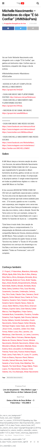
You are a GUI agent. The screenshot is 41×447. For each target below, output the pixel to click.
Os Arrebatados (28, 349)
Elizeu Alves (24, 306)
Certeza (32, 291)
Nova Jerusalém (14, 349)
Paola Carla (13, 352)
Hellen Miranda (29, 323)
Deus (23, 297)
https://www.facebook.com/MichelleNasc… (18, 143)
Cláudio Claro (20, 294)
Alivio (14, 277)
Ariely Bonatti (12, 283)
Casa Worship (29, 289)
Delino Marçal (14, 297)
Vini (10, 372)
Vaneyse (24, 369)
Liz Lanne (27, 334)
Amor (35, 277)
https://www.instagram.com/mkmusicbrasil (18, 129)
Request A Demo (19, 435)
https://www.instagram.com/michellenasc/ (18, 145)
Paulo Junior (7, 355)
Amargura (20, 277)
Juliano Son (25, 329)
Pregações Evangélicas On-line (15, 23)
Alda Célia (17, 274)
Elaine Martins (13, 306)
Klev (20, 332)
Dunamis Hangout (28, 300)
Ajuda (10, 274)
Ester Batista (26, 309)
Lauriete (26, 332)
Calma (9, 289)
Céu (3, 294)
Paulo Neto (16, 355)
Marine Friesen (22, 340)
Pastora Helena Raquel (27, 352)
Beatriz (14, 286)
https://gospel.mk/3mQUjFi (12, 90)
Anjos (4, 283)
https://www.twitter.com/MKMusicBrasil (17, 132)
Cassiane (15, 291)
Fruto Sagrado (15, 317)
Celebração (23, 291)
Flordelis (27, 314)
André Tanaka (31, 280)
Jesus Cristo (7, 329)
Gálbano (11, 320)
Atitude (34, 283)
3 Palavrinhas (16, 271)
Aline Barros (6, 277)
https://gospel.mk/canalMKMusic (15, 113)
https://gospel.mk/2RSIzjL (12, 106)
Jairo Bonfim (30, 326)
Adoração (34, 271)
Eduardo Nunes (20, 303)
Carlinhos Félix (18, 289)
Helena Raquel (17, 323)
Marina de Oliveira (9, 340)
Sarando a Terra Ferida (10, 363)
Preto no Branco (8, 357)
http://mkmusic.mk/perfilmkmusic (23, 97)
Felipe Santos (27, 312)
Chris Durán (10, 294)
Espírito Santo (14, 309)
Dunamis (5, 300)
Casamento (6, 291)
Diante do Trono (31, 297)
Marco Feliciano (17, 337)
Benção (20, 286)
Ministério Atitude (9, 346)
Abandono (26, 271)
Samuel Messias (16, 360)
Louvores (34, 334)
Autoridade (6, 286)
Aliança (34, 274)
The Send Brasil (15, 366)
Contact (27, 435)
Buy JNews (8, 435)
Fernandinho (19, 314)
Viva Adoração (17, 372)
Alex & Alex (26, 274)
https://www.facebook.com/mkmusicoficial (18, 126)
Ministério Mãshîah (24, 346)
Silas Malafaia (25, 363)
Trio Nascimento (14, 369)
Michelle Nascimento (20, 343)
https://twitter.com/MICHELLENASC (16, 148)
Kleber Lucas (13, 332)
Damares (29, 294)
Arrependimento (24, 283)
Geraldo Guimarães (22, 320)
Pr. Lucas (25, 355)
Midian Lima (33, 343)
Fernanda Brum (8, 314)
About (1, 435)
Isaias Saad (20, 326)
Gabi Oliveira (26, 317)
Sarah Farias (28, 360)
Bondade (27, 286)
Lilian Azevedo (16, 334)
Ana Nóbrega (7, 280)
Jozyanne (16, 329)
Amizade (28, 277)
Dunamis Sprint (8, 303)
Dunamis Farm (15, 300)
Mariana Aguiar (30, 337)
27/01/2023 (33, 23)
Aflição (4, 274)
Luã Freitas (6, 337)
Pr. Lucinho (33, 355)
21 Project (6, 271)
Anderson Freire (19, 280)
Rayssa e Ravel (21, 357)
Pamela (5, 352)
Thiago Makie (27, 366)
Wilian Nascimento (31, 372)
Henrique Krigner (8, 326)
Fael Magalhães (15, 312)
